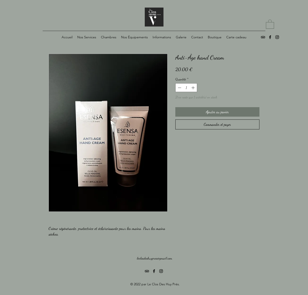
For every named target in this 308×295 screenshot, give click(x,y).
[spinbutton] (186, 88)
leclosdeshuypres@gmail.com (154, 258)
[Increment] (193, 88)
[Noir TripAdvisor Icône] (263, 37)
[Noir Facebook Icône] (270, 37)
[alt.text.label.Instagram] (277, 37)
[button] (270, 24)
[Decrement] (179, 88)
